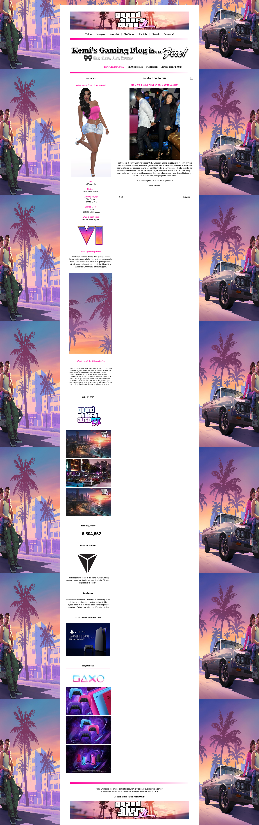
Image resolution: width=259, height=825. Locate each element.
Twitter (89, 34)
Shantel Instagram (144, 181)
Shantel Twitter (159, 181)
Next (121, 197)
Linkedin (156, 34)
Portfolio (143, 34)
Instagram (101, 34)
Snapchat (115, 34)
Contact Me (169, 34)
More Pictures (154, 186)
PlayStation (129, 34)
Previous (186, 197)
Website (169, 181)
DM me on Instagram (90, 219)
